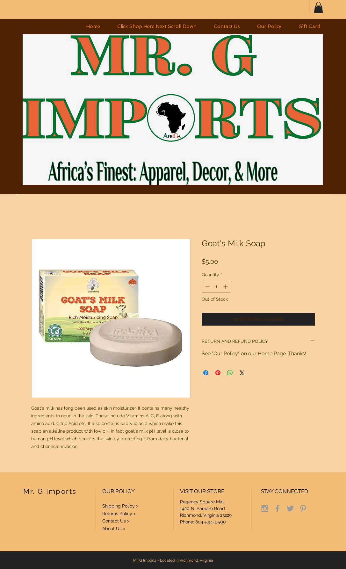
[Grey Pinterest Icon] (303, 508)
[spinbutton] (216, 286)
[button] (318, 7)
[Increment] (226, 286)
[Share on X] (242, 373)
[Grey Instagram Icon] (265, 508)
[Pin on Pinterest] (218, 373)
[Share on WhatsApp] (230, 373)
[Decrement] (207, 286)
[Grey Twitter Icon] (290, 508)
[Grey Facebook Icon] (277, 508)
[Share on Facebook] (206, 373)
